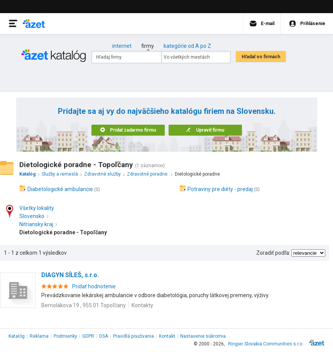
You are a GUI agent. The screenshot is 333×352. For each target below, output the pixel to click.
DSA (103, 336)
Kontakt (167, 336)
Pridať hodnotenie (94, 286)
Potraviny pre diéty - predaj (220, 189)
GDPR (88, 336)
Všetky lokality (36, 208)
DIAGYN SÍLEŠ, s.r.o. (70, 275)
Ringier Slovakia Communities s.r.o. (265, 344)
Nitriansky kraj (38, 224)
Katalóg (16, 336)
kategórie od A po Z (187, 46)
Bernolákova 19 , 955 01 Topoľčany (83, 305)
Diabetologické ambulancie (60, 189)
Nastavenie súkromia (203, 336)
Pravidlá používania (133, 336)
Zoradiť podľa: (273, 253)
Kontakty (142, 305)
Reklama (39, 336)
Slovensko (33, 216)
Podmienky (65, 336)
